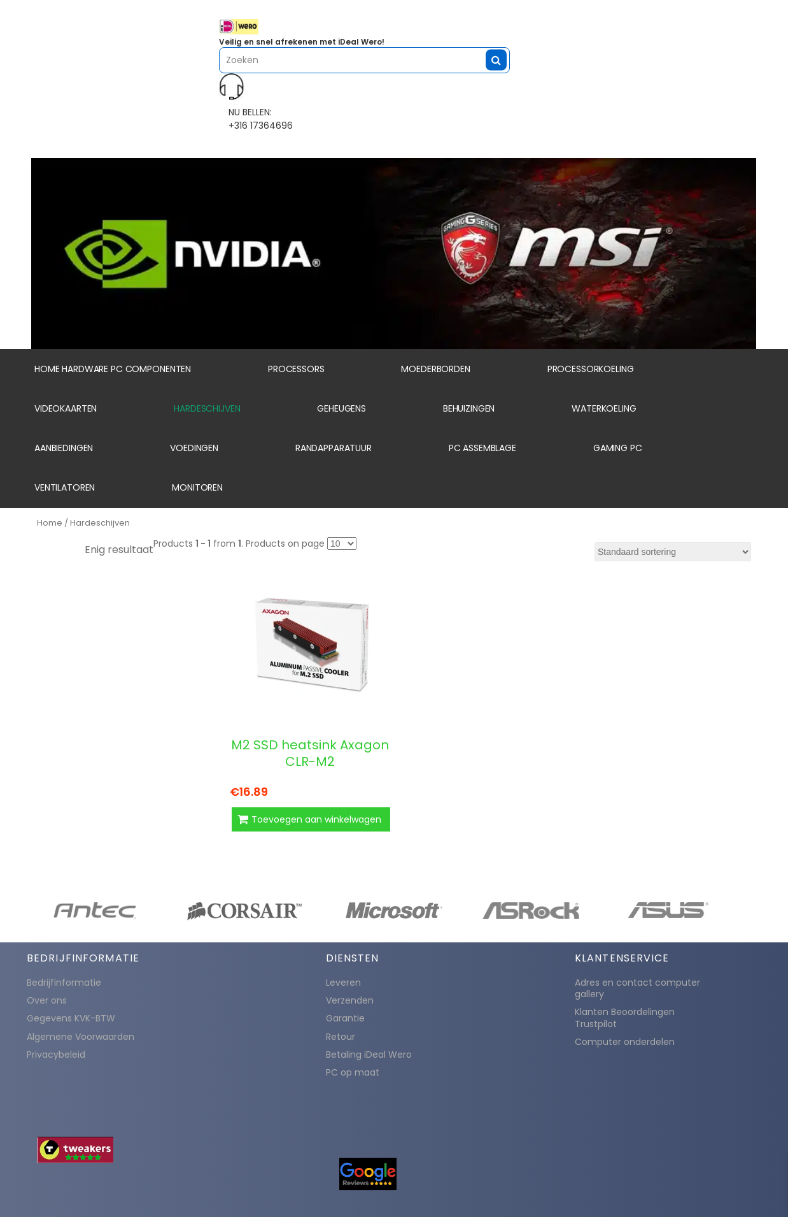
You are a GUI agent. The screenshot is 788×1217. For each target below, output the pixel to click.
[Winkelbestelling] (673, 551)
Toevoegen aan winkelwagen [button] (316, 819)
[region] (394, 253)
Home (49, 523)
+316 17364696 (261, 125)
